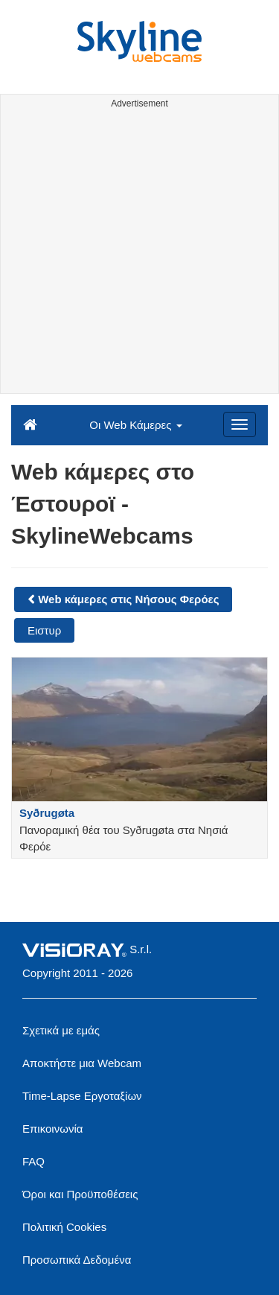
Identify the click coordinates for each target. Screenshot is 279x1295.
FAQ (33, 1161)
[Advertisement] (139, 253)
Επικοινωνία (52, 1128)
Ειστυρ (44, 630)
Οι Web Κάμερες (135, 425)
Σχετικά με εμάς (61, 1030)
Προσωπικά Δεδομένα (76, 1259)
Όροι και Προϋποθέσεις (80, 1194)
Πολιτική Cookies (64, 1227)
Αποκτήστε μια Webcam (81, 1063)
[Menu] (239, 424)
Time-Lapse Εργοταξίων (82, 1095)
